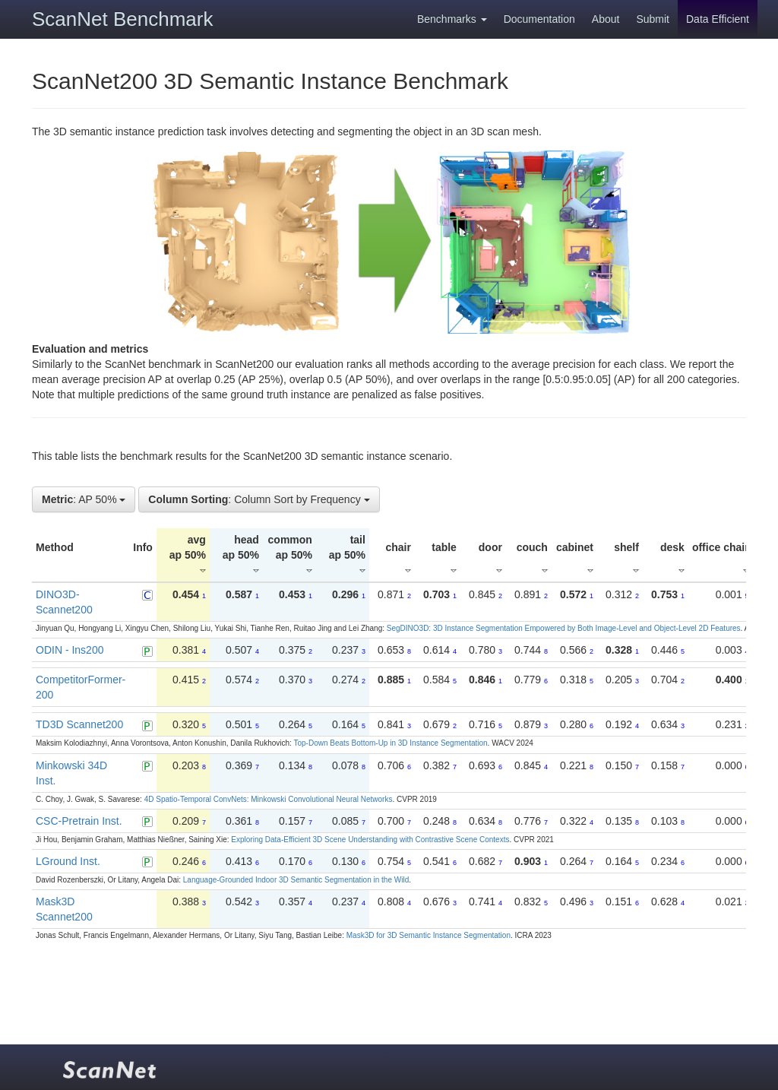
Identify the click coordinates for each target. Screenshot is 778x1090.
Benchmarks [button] (452, 19)
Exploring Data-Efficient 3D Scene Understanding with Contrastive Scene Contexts (370, 839)
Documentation (539, 19)
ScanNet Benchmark (122, 19)
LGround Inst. (68, 861)
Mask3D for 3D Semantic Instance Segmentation (428, 935)
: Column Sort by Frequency (258, 499)
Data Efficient (717, 19)
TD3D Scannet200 (79, 724)
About (606, 19)
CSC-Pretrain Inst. (79, 821)
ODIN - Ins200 (69, 650)
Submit (652, 19)
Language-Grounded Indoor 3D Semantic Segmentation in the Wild (296, 880)
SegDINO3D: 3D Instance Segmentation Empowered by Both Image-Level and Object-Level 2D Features (564, 628)
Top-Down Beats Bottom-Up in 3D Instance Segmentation (390, 743)
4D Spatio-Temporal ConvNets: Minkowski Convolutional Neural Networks (268, 799)
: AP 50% (83, 499)
